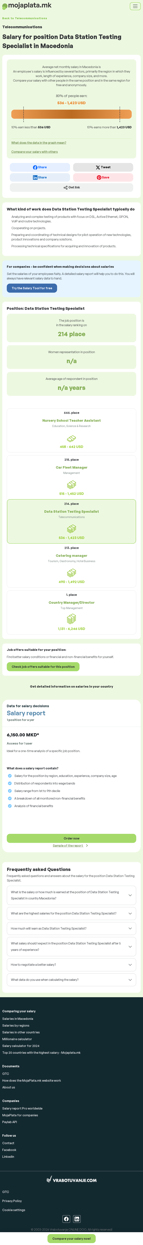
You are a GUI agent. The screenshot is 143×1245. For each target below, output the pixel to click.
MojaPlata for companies (20, 1115)
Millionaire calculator (17, 1039)
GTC (5, 1074)
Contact (8, 1143)
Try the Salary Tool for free (32, 288)
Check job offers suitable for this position (43, 667)
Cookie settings (13, 1210)
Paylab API (9, 1122)
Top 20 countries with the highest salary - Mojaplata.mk (41, 1052)
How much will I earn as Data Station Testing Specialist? (48, 928)
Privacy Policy (12, 1201)
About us (8, 1087)
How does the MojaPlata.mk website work (31, 1080)
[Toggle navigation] (135, 6)
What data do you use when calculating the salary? (44, 980)
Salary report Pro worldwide (22, 1108)
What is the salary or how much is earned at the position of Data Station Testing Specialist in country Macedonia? (65, 895)
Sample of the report (68, 845)
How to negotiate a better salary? (33, 964)
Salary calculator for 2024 (20, 1046)
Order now (72, 838)
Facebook (9, 1150)
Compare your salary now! (71, 1238)
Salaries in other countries (21, 1032)
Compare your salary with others (34, 152)
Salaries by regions (15, 1025)
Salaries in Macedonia (17, 1019)
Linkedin (8, 1157)
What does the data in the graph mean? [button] (38, 143)
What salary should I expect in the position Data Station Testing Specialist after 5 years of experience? (66, 946)
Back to (24, 18)
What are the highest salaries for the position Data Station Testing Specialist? (63, 913)
